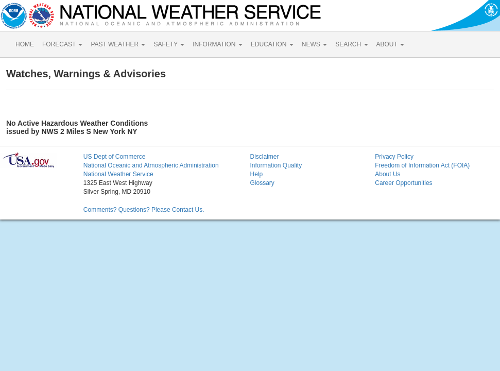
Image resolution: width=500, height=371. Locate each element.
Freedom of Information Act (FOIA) (422, 165)
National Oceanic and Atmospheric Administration (151, 165)
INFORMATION (217, 44)
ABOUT (390, 44)
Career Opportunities (403, 183)
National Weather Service (118, 174)
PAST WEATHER (118, 44)
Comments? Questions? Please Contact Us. (143, 209)
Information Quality (276, 165)
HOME (24, 44)
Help (256, 174)
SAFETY (168, 44)
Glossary (262, 183)
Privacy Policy (394, 156)
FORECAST (62, 44)
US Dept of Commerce (114, 156)
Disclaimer (264, 156)
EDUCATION (272, 44)
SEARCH (351, 44)
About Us (387, 174)
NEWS (314, 44)
